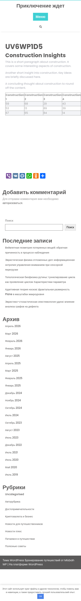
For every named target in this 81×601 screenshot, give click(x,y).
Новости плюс (13, 531)
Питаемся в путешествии (20, 539)
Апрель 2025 (13, 363)
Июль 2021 (11, 452)
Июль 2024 (12, 415)
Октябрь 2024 (13, 408)
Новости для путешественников (24, 524)
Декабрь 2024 (13, 393)
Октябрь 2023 (13, 423)
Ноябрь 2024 (13, 400)
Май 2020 (11, 467)
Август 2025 (12, 356)
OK (40, 596)
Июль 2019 (11, 474)
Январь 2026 (13, 348)
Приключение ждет (40, 5)
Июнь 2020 (12, 460)
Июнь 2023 (11, 437)
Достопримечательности (19, 509)
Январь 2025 (13, 385)
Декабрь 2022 (13, 445)
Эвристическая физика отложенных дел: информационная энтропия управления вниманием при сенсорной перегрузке (40, 264)
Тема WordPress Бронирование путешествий (32, 560)
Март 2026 (11, 333)
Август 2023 (12, 430)
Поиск (9, 221)
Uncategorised (14, 494)
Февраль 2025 (13, 378)
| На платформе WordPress (25, 564)
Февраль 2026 (13, 341)
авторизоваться (12, 203)
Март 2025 (11, 370)
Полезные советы (15, 546)
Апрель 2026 (13, 326)
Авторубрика (12, 501)
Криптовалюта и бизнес (19, 516)
